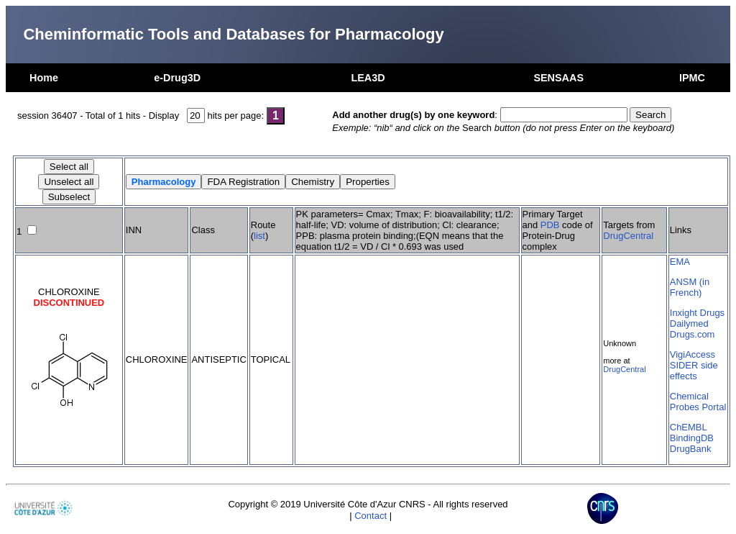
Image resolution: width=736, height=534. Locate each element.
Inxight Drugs (697, 312)
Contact (370, 515)
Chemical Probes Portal (698, 401)
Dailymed (689, 323)
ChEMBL (688, 427)
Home (43, 77)
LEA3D (368, 77)
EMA (680, 261)
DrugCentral (628, 235)
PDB (550, 225)
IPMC (692, 77)
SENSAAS (558, 77)
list (259, 235)
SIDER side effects (694, 370)
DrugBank (691, 448)
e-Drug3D (177, 77)
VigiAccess (692, 354)
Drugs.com (692, 334)
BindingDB (692, 438)
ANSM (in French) (689, 287)
